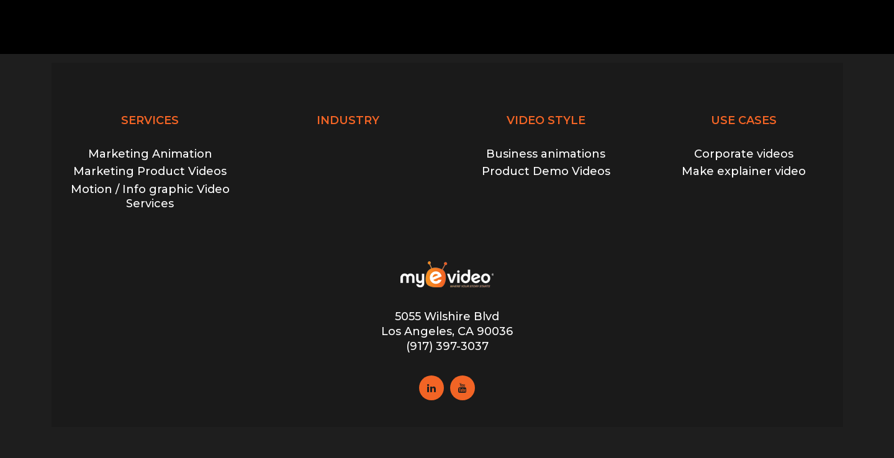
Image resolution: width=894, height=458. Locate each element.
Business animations (545, 154)
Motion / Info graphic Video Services (150, 196)
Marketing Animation (150, 154)
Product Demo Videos (546, 171)
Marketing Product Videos (150, 171)
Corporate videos (743, 154)
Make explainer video (744, 171)
